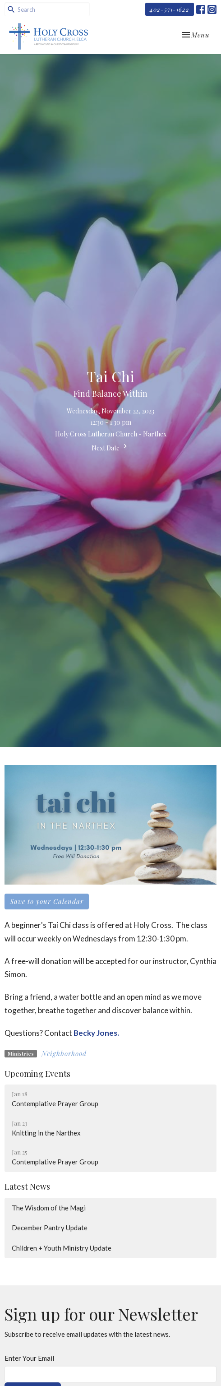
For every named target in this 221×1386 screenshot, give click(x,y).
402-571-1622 (169, 9)
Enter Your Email (29, 1358)
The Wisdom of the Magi (49, 1208)
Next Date (110, 447)
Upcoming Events (37, 1073)
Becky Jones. (96, 1033)
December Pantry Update (49, 1228)
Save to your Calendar (46, 901)
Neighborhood (64, 1053)
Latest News (27, 1186)
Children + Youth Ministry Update (61, 1248)
